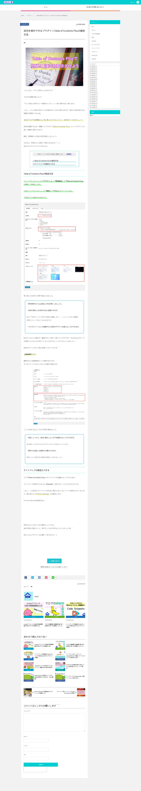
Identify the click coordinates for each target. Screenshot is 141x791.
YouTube (94, 41)
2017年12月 (93, 92)
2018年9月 (92, 81)
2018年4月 (92, 85)
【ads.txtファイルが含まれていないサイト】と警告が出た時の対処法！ (43, 668)
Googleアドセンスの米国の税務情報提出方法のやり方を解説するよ (33, 626)
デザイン (94, 30)
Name (25, 736)
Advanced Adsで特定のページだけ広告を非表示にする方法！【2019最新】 (43, 678)
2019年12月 (93, 72)
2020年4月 (92, 68)
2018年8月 (92, 83)
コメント (27, 586)
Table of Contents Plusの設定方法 (45, 161)
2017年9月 (92, 96)
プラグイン (25, 24)
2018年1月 (92, 90)
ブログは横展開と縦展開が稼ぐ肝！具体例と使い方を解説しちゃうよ (54, 626)
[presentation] (35, 769)
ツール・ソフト (96, 48)
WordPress (60, 671)
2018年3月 (92, 87)
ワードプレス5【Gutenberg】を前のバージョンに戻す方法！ (75, 679)
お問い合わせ (55, 561)
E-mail (25, 745)
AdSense (29, 650)
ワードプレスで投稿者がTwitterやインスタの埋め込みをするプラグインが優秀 (75, 627)
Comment (27, 711)
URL (25, 755)
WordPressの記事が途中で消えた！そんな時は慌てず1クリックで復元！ (75, 668)
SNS (93, 26)
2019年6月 (92, 73)
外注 (29, 661)
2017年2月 (92, 107)
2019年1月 (92, 77)
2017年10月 (93, 94)
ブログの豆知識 (60, 650)
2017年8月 (92, 98)
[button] (138, 2)
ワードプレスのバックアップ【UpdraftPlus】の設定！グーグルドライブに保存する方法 (75, 657)
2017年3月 (92, 105)
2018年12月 (93, 79)
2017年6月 (92, 102)
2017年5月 (92, 103)
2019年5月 (92, 75)
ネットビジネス (96, 44)
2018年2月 (92, 88)
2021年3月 (92, 66)
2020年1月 (92, 70)
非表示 (69, 154)
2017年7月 (92, 100)
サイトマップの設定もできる (44, 164)
